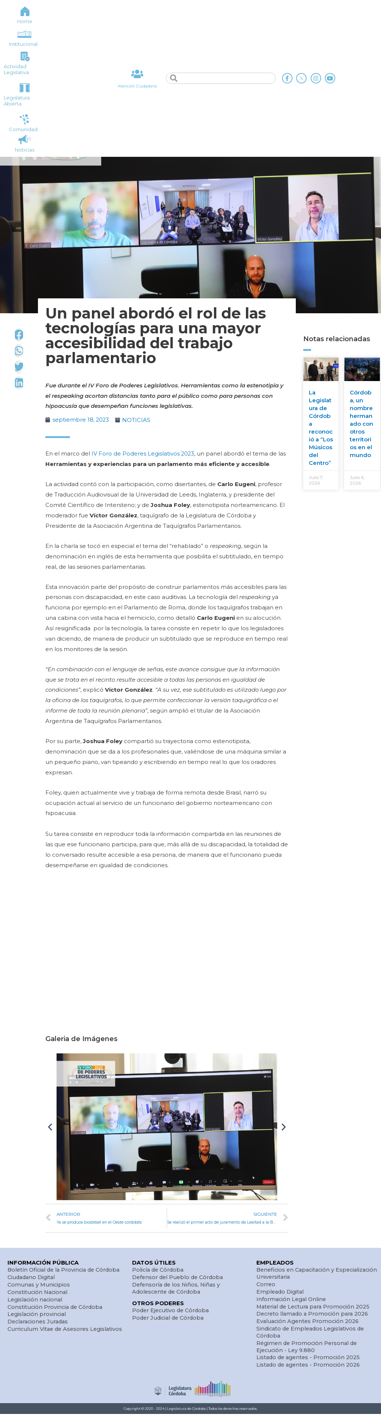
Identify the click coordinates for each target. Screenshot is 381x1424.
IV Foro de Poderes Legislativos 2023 (143, 453)
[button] (50, 1126)
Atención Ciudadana (137, 86)
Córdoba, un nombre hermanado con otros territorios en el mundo (361, 424)
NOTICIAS (137, 420)
